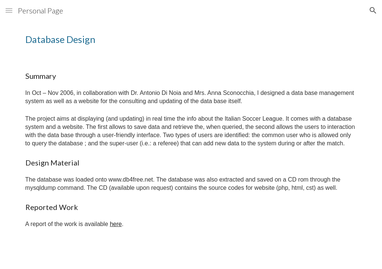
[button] (9, 10)
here (116, 224)
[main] (191, 39)
